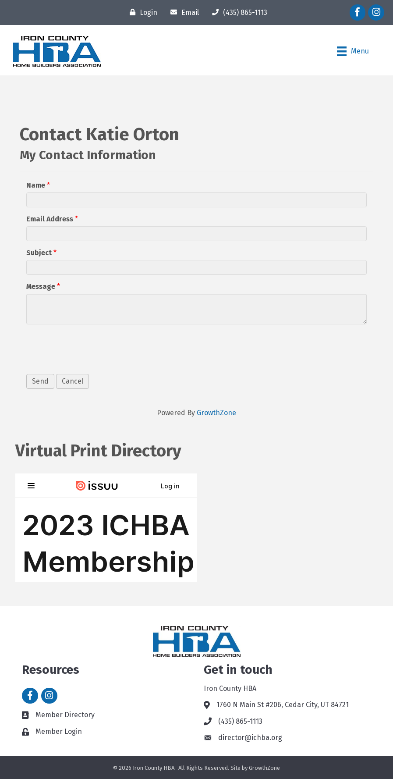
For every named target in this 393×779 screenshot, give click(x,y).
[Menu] (353, 51)
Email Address (49, 219)
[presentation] (92, 348)
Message (40, 286)
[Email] (182, 12)
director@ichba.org (250, 737)
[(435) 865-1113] (237, 12)
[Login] (141, 12)
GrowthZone (216, 413)
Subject (39, 253)
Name (35, 185)
